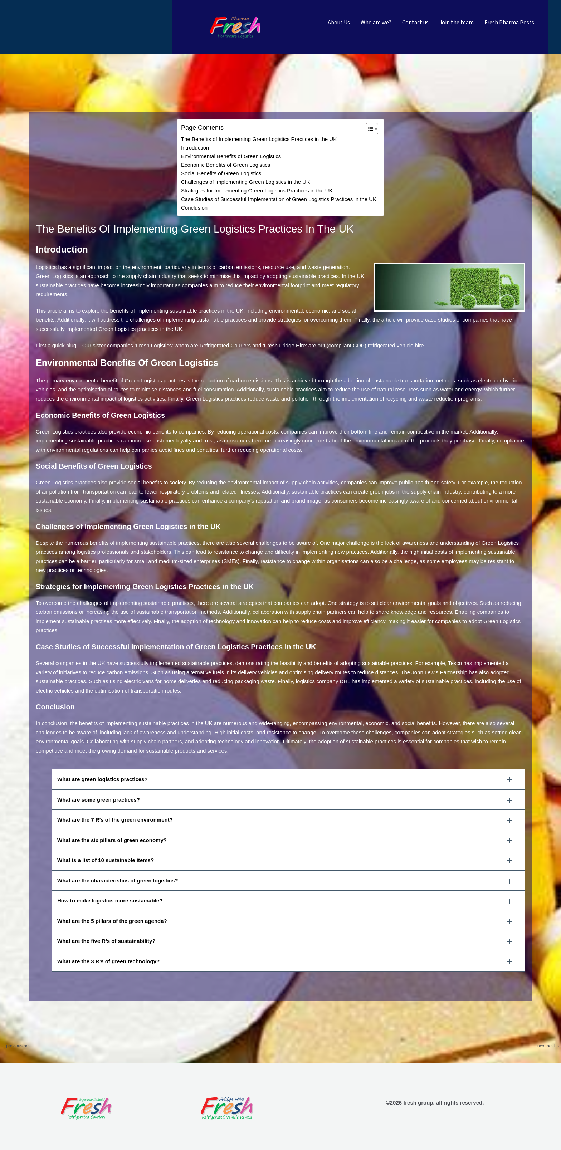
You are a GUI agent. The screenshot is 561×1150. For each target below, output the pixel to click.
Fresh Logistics (154, 345)
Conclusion (194, 208)
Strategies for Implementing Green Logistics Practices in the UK (257, 190)
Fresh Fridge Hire (285, 345)
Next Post (548, 1045)
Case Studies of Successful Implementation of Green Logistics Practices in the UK (278, 199)
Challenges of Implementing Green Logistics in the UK (245, 182)
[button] (288, 779)
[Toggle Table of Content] (368, 129)
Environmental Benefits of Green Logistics (231, 156)
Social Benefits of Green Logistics (221, 173)
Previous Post (16, 1045)
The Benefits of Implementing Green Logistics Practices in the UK (259, 139)
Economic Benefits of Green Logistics (225, 165)
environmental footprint (282, 285)
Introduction (195, 148)
